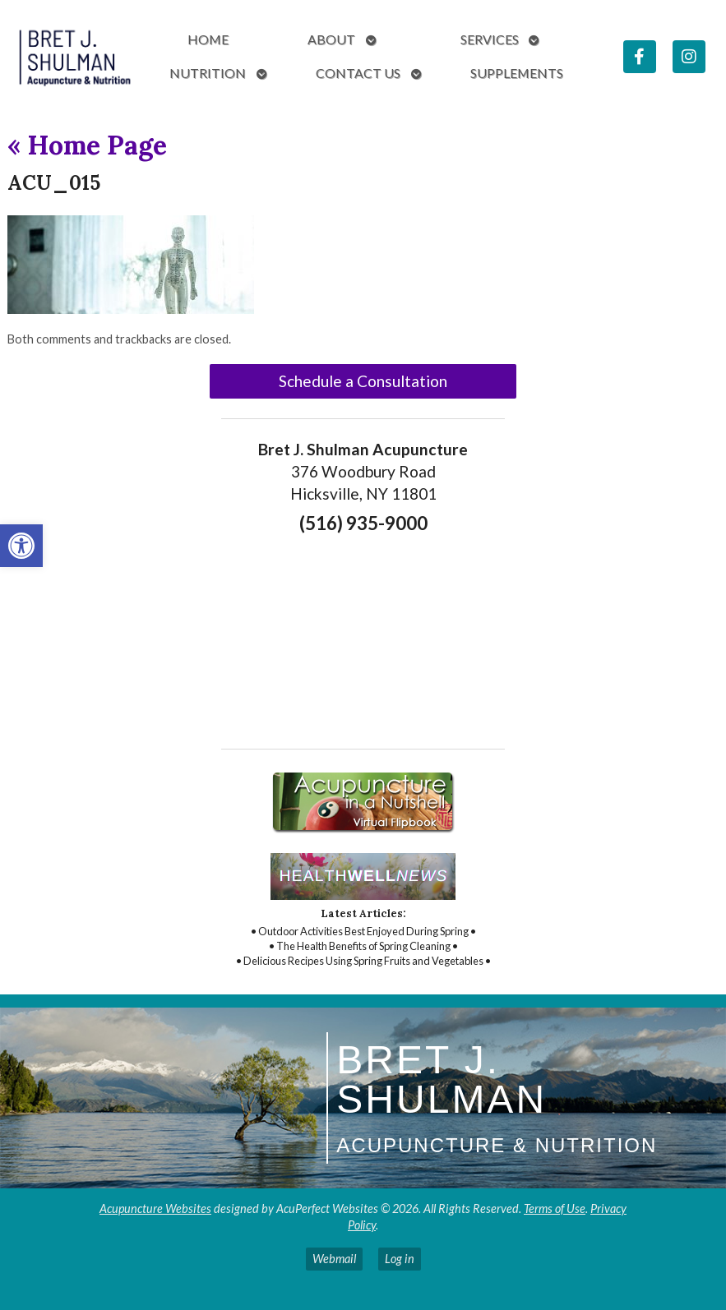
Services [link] (489, 39)
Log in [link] (399, 1259)
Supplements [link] (516, 73)
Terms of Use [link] (554, 1208)
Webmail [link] (334, 1259)
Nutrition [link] (207, 73)
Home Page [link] (87, 145)
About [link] (331, 39)
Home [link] (208, 39)
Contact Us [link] (358, 73)
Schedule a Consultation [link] (363, 380)
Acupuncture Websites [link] (155, 1208)
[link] (21, 545)
